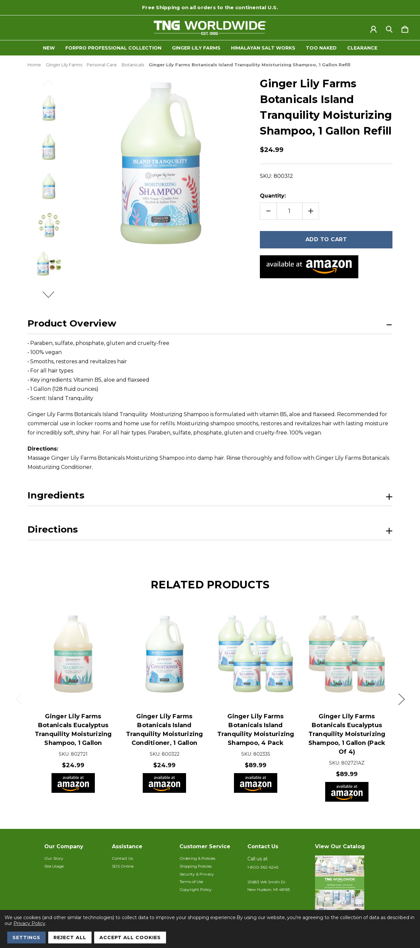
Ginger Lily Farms (196, 48)
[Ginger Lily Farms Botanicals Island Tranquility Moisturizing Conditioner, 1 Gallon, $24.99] (164, 654)
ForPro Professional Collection (113, 48)
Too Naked (321, 48)
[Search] (389, 28)
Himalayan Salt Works (263, 48)
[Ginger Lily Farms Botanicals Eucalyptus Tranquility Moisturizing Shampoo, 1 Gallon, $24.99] (73, 654)
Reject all (69, 937)
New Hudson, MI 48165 (268, 889)
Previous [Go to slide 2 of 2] (52, 86)
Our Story (53, 858)
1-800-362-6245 (262, 867)
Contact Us (122, 858)
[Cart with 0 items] (405, 28)
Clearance (362, 48)
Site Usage (54, 866)
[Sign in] (373, 28)
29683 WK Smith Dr (266, 881)
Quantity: (273, 196)
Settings (26, 937)
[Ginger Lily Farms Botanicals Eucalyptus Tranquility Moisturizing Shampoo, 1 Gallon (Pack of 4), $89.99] (347, 654)
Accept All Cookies (130, 937)
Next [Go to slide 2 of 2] (52, 297)
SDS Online (123, 866)
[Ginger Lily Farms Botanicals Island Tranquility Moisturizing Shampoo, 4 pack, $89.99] (256, 654)
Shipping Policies (195, 866)
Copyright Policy (195, 889)
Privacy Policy (29, 923)
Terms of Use (191, 881)
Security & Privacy (196, 874)
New (49, 48)
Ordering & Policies (197, 858)
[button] (345, 888)
